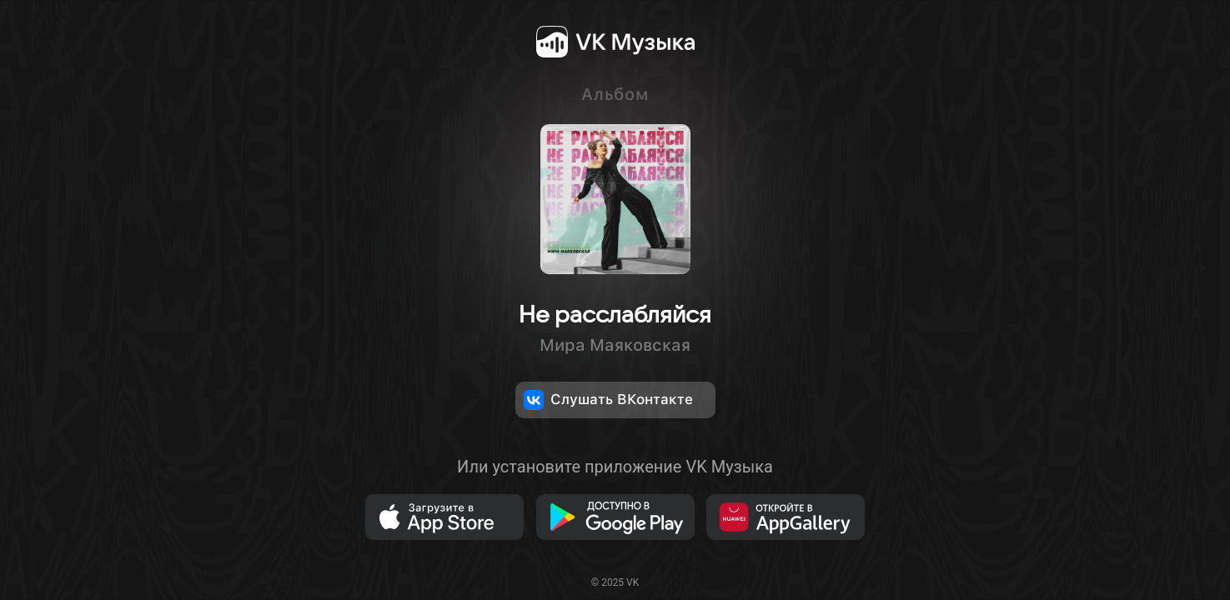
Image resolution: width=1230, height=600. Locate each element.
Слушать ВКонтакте (608, 400)
